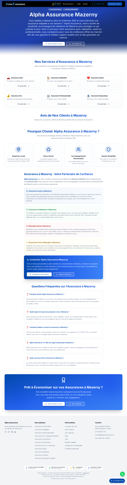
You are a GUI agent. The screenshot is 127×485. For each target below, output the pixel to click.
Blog (66, 436)
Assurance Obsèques (42, 452)
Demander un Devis (115, 4)
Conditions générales (72, 449)
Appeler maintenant (63, 274)
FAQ (66, 439)
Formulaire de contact (102, 438)
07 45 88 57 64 (75, 44)
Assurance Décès (41, 449)
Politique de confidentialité (73, 445)
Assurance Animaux (41, 455)
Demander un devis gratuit (39, 274)
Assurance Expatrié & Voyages (45, 458)
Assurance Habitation (42, 429)
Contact (85, 4)
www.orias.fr (86, 473)
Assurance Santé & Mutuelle (44, 433)
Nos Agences (69, 433)
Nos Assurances (69, 4)
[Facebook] (5, 432)
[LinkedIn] (15, 432)
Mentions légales (70, 442)
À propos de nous (71, 426)
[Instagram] (12, 432)
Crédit (79, 4)
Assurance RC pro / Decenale (45, 445)
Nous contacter (75, 404)
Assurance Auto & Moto (43, 426)
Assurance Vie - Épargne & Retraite (46, 436)
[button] (18, 123)
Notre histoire (69, 429)
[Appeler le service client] (117, 481)
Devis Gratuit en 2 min (54, 44)
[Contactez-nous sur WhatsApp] (115, 474)
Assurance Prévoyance (43, 439)
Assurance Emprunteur (43, 442)
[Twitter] (9, 432)
